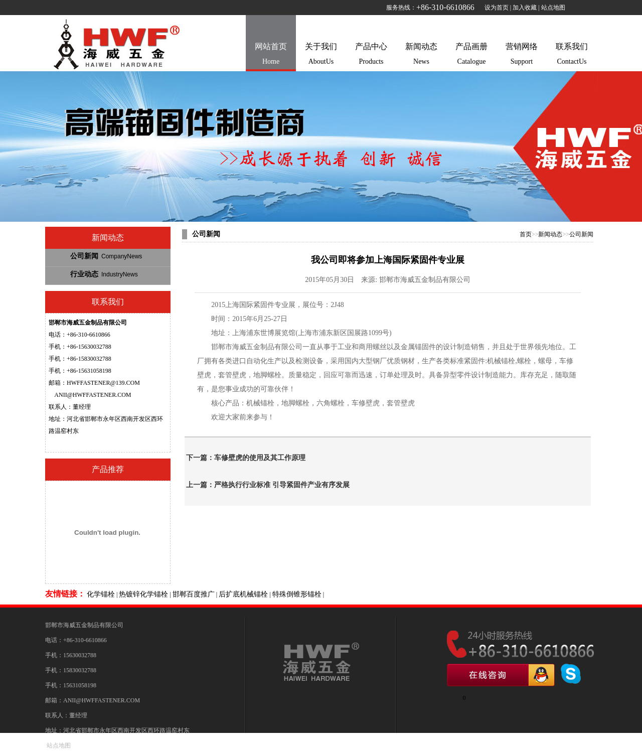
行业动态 (104, 274)
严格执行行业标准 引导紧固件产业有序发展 (282, 485)
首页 (526, 234)
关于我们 (321, 55)
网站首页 (271, 55)
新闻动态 (421, 55)
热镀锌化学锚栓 (143, 594)
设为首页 (497, 7)
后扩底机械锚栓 (243, 594)
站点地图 (553, 7)
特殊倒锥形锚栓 (297, 594)
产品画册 (471, 55)
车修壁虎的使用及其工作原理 (259, 458)
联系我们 (572, 55)
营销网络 (522, 55)
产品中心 (371, 55)
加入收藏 (525, 7)
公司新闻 (106, 256)
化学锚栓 (101, 594)
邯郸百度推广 (194, 594)
